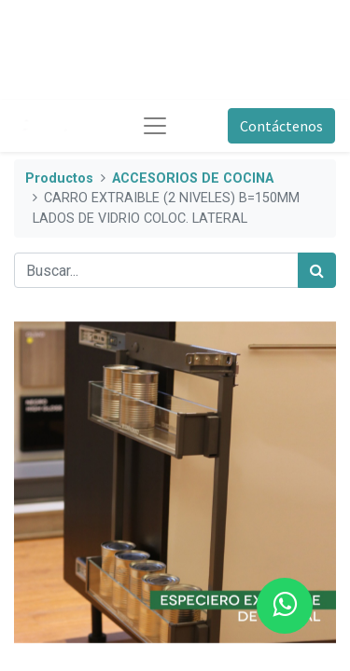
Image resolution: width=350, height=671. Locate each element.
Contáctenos (281, 125)
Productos (59, 178)
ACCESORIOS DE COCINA (192, 178)
